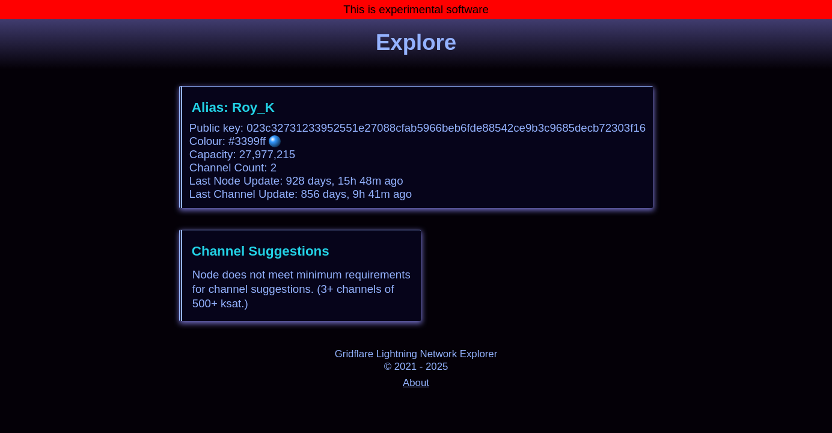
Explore (416, 42)
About (416, 382)
